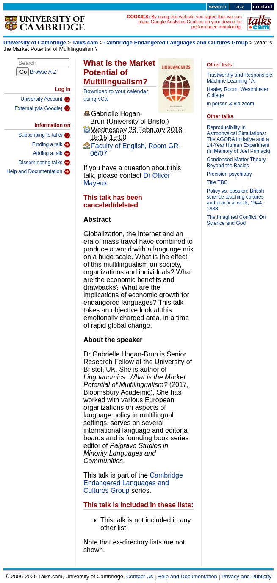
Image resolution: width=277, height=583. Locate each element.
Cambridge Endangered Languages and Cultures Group (176, 42)
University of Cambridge (34, 42)
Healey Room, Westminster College (238, 92)
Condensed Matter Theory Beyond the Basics (236, 163)
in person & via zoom (230, 104)
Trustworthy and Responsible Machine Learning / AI (239, 78)
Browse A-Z (43, 72)
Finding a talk (51, 144)
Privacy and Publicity (246, 576)
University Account (45, 99)
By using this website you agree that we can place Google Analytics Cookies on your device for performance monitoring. (190, 21)
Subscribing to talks (44, 135)
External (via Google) (42, 108)
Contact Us (139, 576)
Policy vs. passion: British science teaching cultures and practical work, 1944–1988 (236, 200)
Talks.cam (85, 42)
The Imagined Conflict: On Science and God (236, 220)
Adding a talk (51, 153)
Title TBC (217, 182)
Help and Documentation (38, 172)
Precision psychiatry (229, 174)
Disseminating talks (44, 162)
